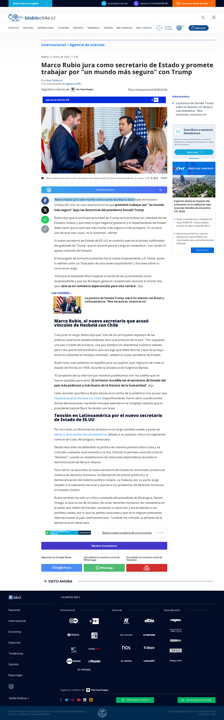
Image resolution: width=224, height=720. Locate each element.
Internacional (46, 27)
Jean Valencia (54, 80)
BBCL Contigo (144, 27)
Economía (63, 27)
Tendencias (93, 27)
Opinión (108, 27)
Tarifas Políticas (18, 698)
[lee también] (68, 305)
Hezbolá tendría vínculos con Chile (77, 398)
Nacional (28, 27)
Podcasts (13, 27)
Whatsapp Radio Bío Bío (197, 700)
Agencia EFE (73, 84)
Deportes (78, 27)
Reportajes (15, 675)
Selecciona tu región (30, 3)
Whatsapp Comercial (135, 699)
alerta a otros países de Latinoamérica (80, 434)
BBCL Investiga (124, 27)
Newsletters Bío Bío (114, 3)
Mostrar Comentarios (104, 545)
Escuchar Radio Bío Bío (194, 3)
